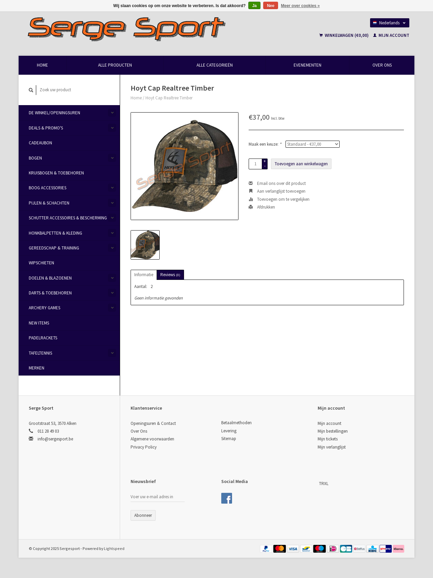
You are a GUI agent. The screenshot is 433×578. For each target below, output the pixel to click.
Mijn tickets (328, 439)
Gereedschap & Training (54, 248)
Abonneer (143, 515)
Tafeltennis (40, 353)
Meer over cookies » (300, 5)
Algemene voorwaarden (152, 439)
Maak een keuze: (265, 144)
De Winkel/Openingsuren (54, 113)
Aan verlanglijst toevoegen (277, 191)
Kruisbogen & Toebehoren (56, 173)
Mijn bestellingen (333, 431)
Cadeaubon (40, 143)
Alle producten (115, 65)
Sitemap (228, 438)
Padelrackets (43, 338)
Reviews (170, 275)
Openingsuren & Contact (153, 423)
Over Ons (382, 65)
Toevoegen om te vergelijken (279, 199)
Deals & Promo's (46, 128)
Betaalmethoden (236, 423)
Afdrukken (262, 207)
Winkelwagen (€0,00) (344, 35)
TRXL (323, 483)
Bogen (35, 158)
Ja (254, 5)
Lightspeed (114, 548)
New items (39, 323)
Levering (228, 431)
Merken (36, 368)
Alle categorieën (215, 65)
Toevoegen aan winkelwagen (301, 164)
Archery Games (44, 308)
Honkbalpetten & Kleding (55, 233)
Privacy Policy (144, 447)
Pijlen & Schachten (49, 203)
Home (42, 65)
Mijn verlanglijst (332, 447)
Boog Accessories (47, 188)
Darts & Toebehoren (50, 293)
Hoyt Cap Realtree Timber (168, 98)
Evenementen (307, 65)
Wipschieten (41, 263)
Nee (270, 5)
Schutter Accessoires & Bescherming (68, 218)
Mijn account (391, 35)
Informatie (143, 275)
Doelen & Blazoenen (50, 278)
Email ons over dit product (277, 183)
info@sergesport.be (55, 439)
